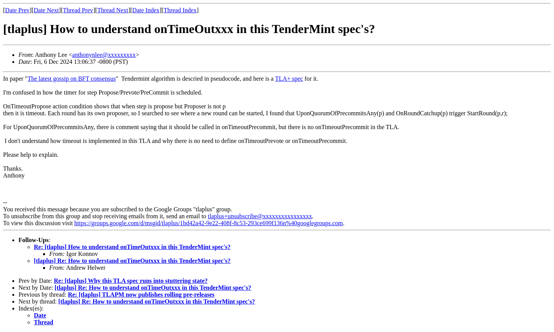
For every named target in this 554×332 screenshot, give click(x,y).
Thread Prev (78, 10)
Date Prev (17, 10)
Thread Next (112, 10)
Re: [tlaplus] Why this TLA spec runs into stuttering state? (131, 280)
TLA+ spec (289, 78)
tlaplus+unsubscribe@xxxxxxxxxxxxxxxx (260, 216)
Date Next (46, 10)
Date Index (146, 10)
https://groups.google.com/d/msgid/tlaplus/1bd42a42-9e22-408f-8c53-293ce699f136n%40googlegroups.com (208, 223)
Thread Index (180, 10)
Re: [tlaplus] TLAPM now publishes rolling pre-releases (141, 294)
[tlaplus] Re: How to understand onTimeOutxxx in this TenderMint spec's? (132, 260)
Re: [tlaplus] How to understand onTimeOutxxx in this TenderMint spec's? (132, 247)
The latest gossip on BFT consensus (71, 78)
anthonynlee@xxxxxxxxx (104, 54)
